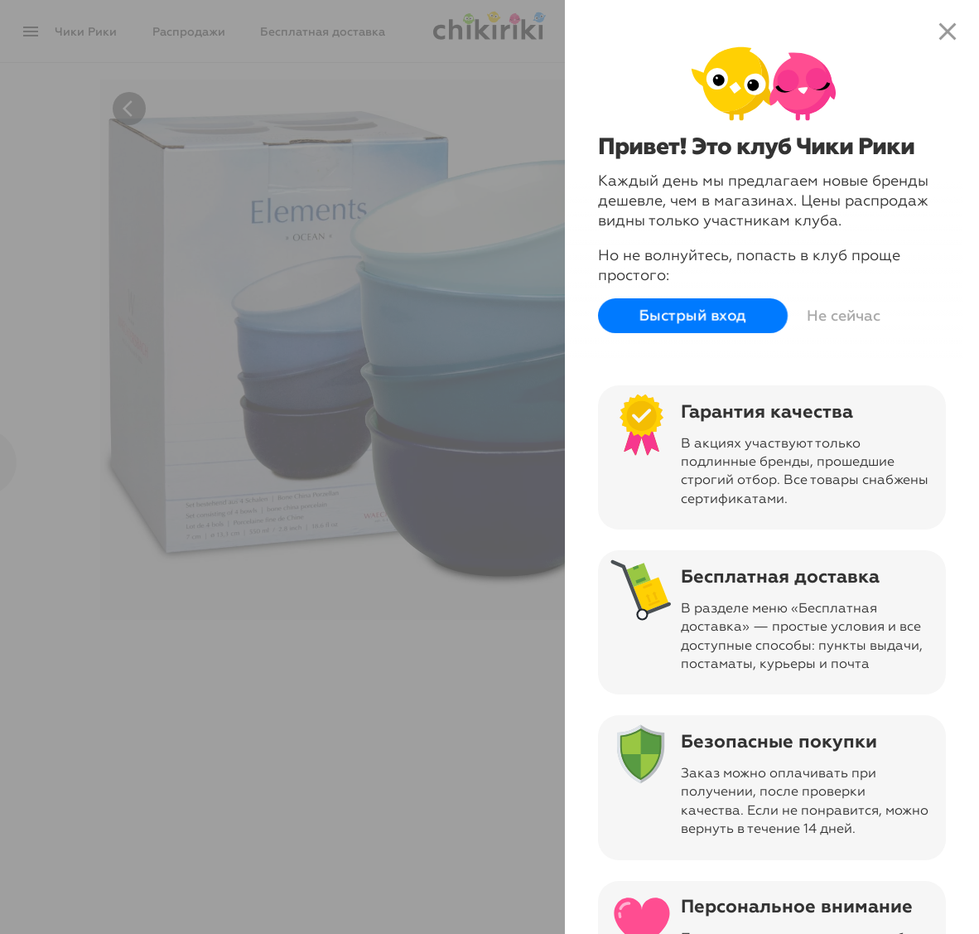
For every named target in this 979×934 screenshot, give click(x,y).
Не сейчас (843, 316)
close (947, 31)
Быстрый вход (692, 316)
